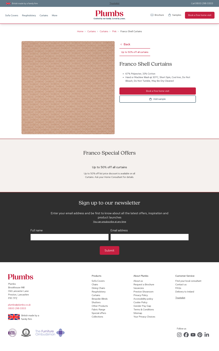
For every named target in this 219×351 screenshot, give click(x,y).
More (54, 15)
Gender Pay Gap (142, 305)
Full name (36, 230)
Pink (114, 31)
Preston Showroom (143, 291)
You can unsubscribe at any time (109, 221)
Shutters (96, 302)
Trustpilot (114, 3)
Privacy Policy (140, 295)
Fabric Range (98, 309)
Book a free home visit (199, 15)
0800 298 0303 (204, 3)
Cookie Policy (140, 302)
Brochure (159, 15)
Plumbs (109, 13)
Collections (97, 316)
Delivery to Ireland (184, 291)
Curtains (44, 15)
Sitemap (137, 313)
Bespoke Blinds (100, 298)
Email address (119, 230)
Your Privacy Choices (144, 316)
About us (138, 280)
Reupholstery (29, 15)
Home (80, 31)
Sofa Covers (11, 15)
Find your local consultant (188, 280)
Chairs (95, 284)
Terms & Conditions (143, 309)
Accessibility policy (143, 298)
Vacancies (138, 288)
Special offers (99, 313)
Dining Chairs (98, 288)
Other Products (100, 305)
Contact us (181, 284)
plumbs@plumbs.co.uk (19, 304)
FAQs (178, 288)
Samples (176, 15)
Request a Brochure (143, 284)
